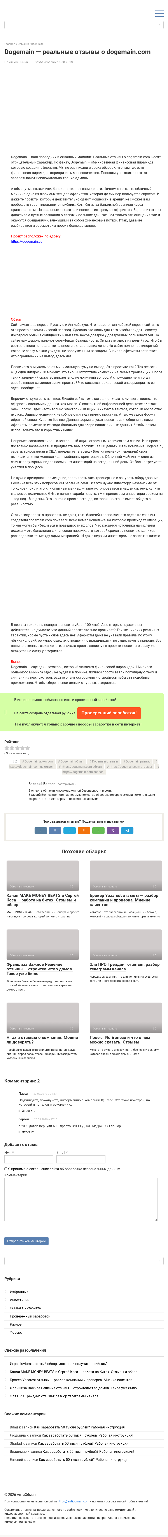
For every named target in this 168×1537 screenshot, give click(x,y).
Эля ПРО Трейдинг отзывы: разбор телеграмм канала (125, 966)
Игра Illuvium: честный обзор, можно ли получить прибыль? (59, 1365)
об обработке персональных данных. (62, 1170)
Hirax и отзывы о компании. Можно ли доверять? (42, 1040)
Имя (9, 1154)
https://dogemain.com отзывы (131, 767)
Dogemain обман (72, 761)
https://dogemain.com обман (81, 767)
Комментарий (15, 1176)
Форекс (16, 1334)
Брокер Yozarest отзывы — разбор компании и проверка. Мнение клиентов (124, 900)
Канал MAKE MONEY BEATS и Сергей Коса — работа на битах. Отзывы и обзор (43, 900)
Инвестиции (19, 1302)
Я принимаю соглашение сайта (33, 1170)
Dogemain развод (138, 761)
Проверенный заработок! (109, 712)
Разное (15, 1326)
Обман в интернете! (26, 1310)
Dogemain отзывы (105, 761)
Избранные (19, 1294)
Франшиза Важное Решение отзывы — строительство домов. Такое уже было (40, 969)
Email (62, 1154)
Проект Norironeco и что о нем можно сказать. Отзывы (120, 1040)
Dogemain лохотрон (39, 761)
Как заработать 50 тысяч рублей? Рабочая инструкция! (80, 1429)
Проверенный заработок (30, 1318)
